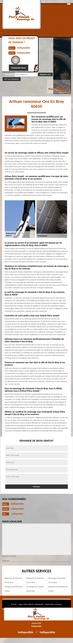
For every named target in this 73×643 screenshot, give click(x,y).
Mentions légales (53, 604)
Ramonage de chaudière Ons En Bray (35, 589)
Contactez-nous (18, 67)
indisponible (17, 503)
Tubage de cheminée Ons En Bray (14, 589)
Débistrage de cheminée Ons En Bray (13, 580)
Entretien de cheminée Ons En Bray (58, 589)
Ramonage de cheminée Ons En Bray (57, 580)
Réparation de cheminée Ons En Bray (35, 580)
